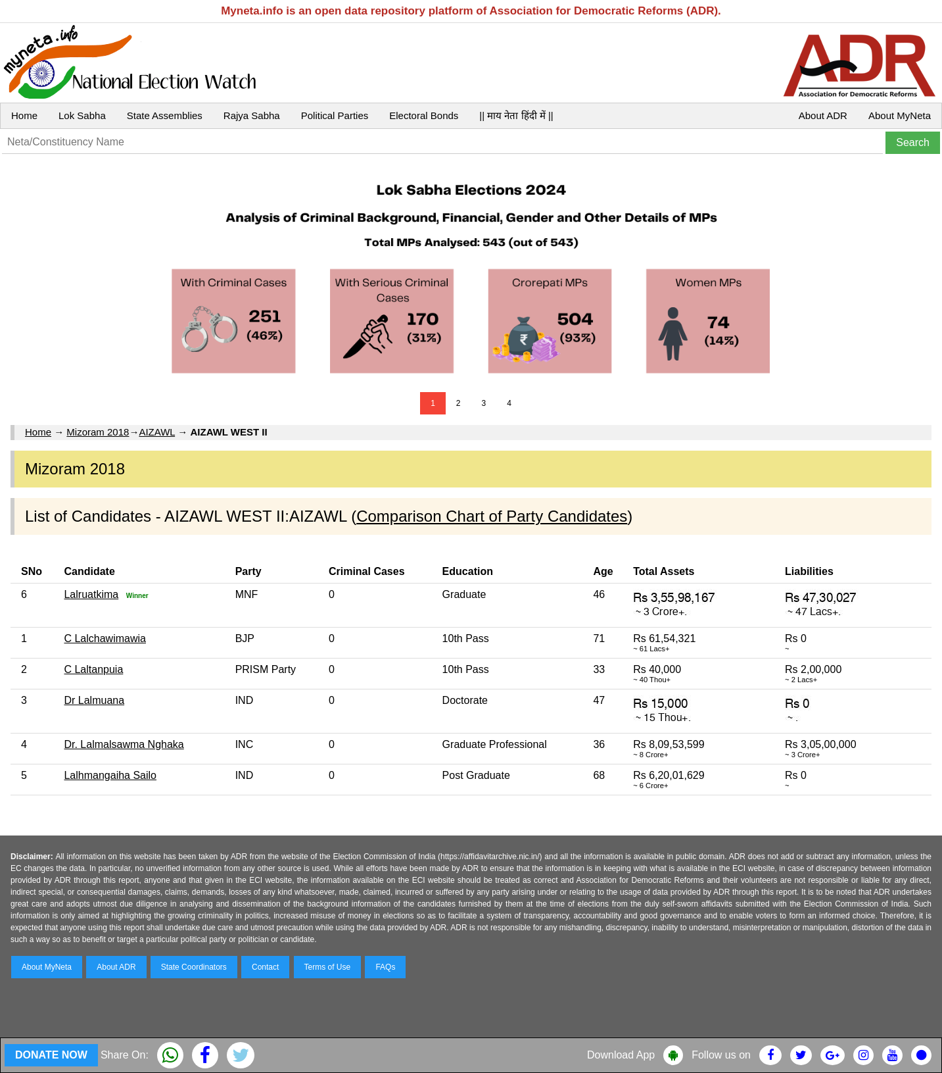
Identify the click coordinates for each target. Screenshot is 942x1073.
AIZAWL (157, 431)
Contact (265, 967)
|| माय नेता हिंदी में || (516, 115)
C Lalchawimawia (105, 638)
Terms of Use (327, 967)
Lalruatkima (91, 594)
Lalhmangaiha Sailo (110, 775)
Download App (621, 1055)
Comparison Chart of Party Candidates (491, 516)
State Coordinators (194, 967)
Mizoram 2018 (97, 431)
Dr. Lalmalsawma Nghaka (123, 744)
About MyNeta (899, 115)
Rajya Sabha (252, 115)
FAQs (385, 967)
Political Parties (335, 115)
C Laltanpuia (93, 669)
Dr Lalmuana (94, 700)
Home (24, 115)
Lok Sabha (82, 115)
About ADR (823, 115)
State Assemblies (164, 115)
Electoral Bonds (423, 115)
